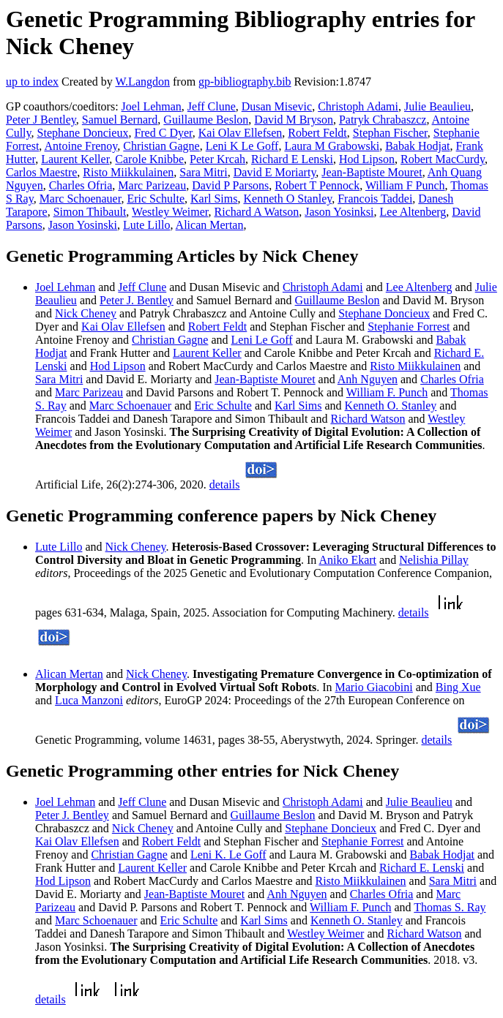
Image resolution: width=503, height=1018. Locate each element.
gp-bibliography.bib (244, 81)
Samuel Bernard (120, 119)
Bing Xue (458, 687)
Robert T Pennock (317, 185)
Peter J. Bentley (137, 300)
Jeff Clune (211, 106)
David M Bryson (293, 119)
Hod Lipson (367, 159)
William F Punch (405, 185)
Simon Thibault (90, 212)
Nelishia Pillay (434, 560)
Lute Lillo (146, 225)
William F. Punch (387, 392)
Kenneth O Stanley (287, 198)
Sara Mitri (203, 172)
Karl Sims (213, 198)
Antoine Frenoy (80, 146)
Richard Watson (367, 418)
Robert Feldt (317, 133)
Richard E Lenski (292, 159)
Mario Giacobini (374, 687)
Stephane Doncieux (83, 133)
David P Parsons (230, 185)
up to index (32, 81)
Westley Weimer (170, 212)
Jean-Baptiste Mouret (371, 172)
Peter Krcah (217, 159)
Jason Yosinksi (339, 212)
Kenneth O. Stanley (391, 405)
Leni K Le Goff (242, 146)
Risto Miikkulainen (128, 172)
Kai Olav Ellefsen (240, 133)
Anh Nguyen (368, 379)
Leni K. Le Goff (228, 854)
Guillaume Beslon (205, 119)
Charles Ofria (81, 185)
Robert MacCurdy (442, 159)
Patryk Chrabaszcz (383, 119)
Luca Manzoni (89, 700)
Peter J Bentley (41, 119)
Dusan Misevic (277, 106)
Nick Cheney (85, 313)
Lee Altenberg (413, 212)
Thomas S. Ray (449, 907)
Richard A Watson (257, 212)
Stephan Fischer (390, 133)
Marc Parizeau (152, 185)
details (224, 484)
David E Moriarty (275, 172)
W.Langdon (142, 81)
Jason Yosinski (82, 225)
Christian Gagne (161, 146)
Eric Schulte (156, 198)
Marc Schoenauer (81, 198)
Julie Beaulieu (437, 106)
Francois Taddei (375, 198)
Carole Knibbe (149, 159)
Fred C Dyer (163, 133)
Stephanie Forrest (409, 326)
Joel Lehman (152, 106)
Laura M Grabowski (331, 146)
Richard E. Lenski (421, 867)
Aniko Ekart (347, 560)
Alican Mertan (210, 225)
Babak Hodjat (417, 146)
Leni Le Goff (262, 339)
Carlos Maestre (41, 172)
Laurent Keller (75, 159)
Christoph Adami (358, 106)
